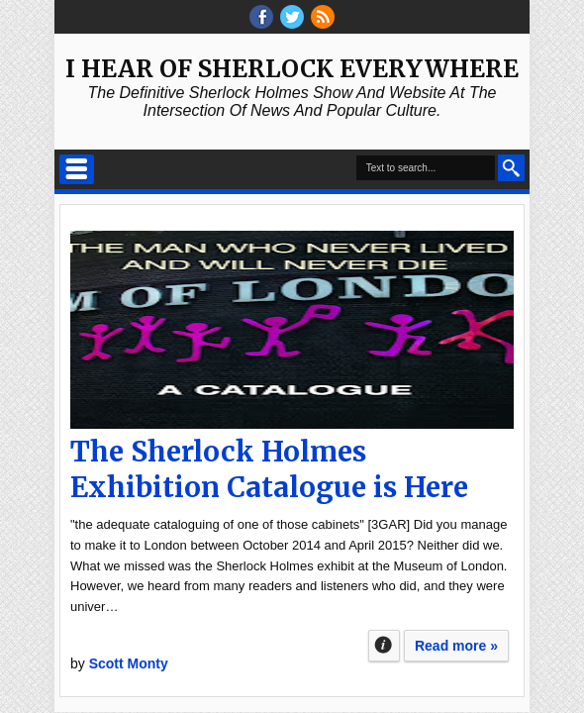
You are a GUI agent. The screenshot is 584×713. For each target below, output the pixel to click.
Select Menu (76, 169)
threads (292, 17)
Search (511, 167)
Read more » (456, 646)
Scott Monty (128, 663)
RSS (323, 17)
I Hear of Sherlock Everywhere (292, 68)
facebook (261, 17)
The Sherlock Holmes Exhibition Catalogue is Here (269, 469)
